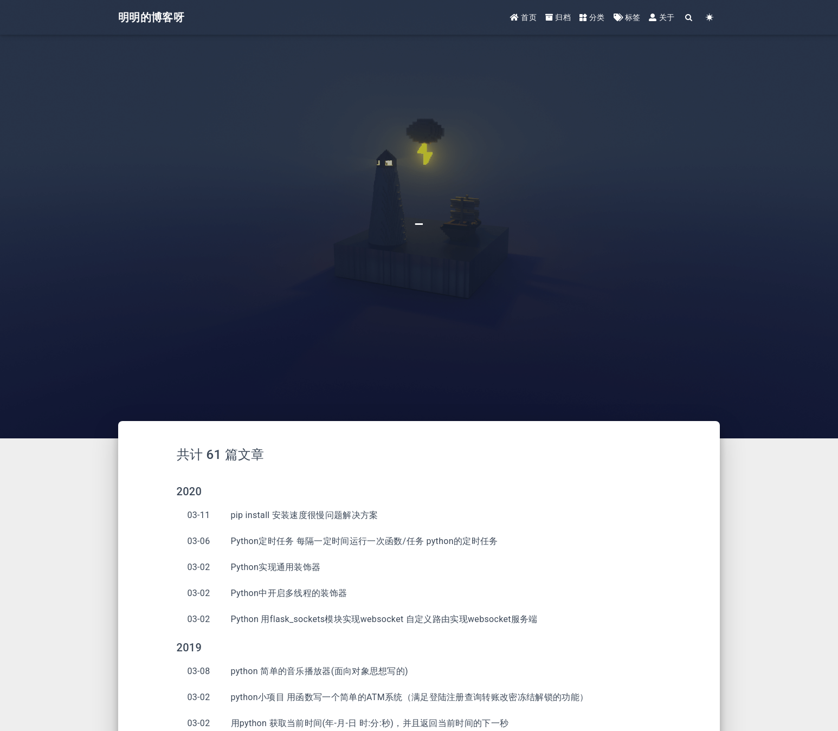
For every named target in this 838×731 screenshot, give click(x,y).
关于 (661, 17)
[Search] (689, 18)
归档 (558, 17)
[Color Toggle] (709, 18)
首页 (523, 17)
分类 (592, 17)
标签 (627, 17)
